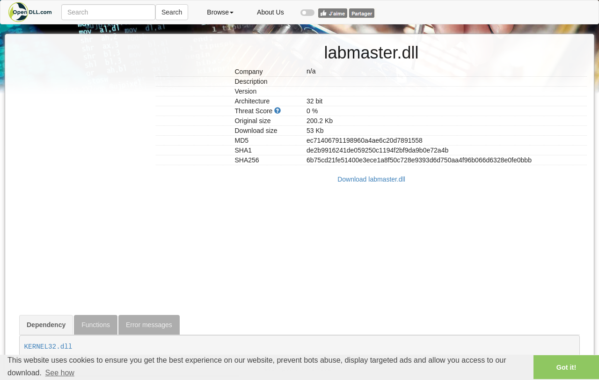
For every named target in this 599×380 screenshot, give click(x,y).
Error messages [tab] (149, 325)
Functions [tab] (95, 325)
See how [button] (59, 373)
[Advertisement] (84, 174)
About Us (270, 12)
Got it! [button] (566, 367)
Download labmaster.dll (371, 179)
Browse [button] (220, 12)
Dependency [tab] (46, 325)
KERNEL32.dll (48, 347)
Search (171, 12)
